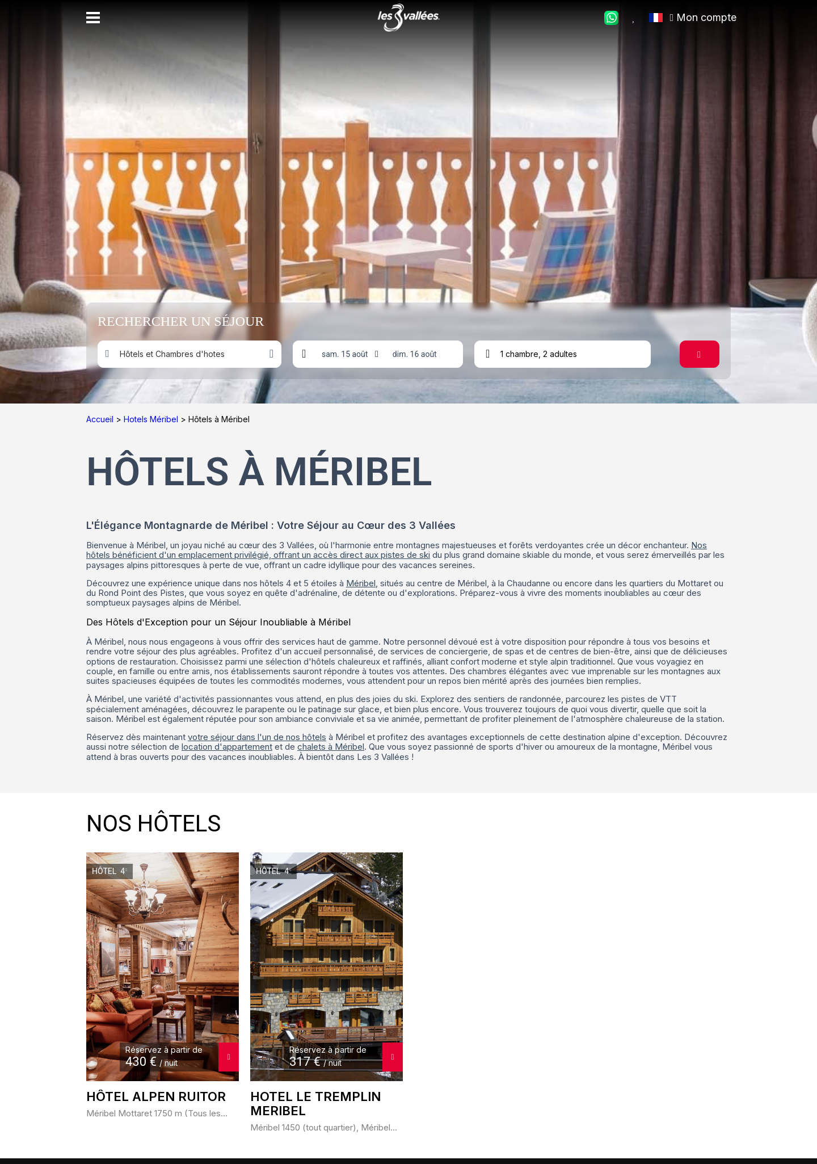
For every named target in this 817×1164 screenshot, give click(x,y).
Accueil (101, 419)
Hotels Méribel (152, 419)
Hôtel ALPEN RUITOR (156, 1097)
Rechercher (705, 353)
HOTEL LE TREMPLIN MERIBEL (315, 1104)
